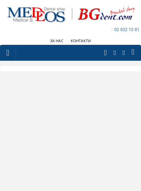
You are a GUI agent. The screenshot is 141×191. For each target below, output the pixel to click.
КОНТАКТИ (81, 40)
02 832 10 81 (126, 29)
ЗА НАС (56, 40)
